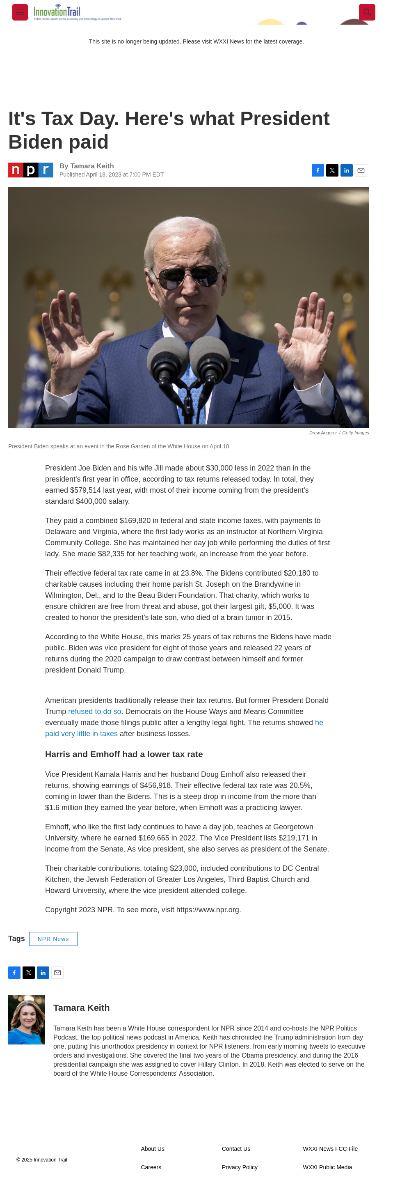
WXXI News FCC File (330, 1149)
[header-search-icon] (367, 12)
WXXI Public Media (327, 1167)
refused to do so (94, 711)
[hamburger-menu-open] (20, 12)
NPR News (53, 939)
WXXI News (228, 41)
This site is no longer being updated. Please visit (151, 41)
